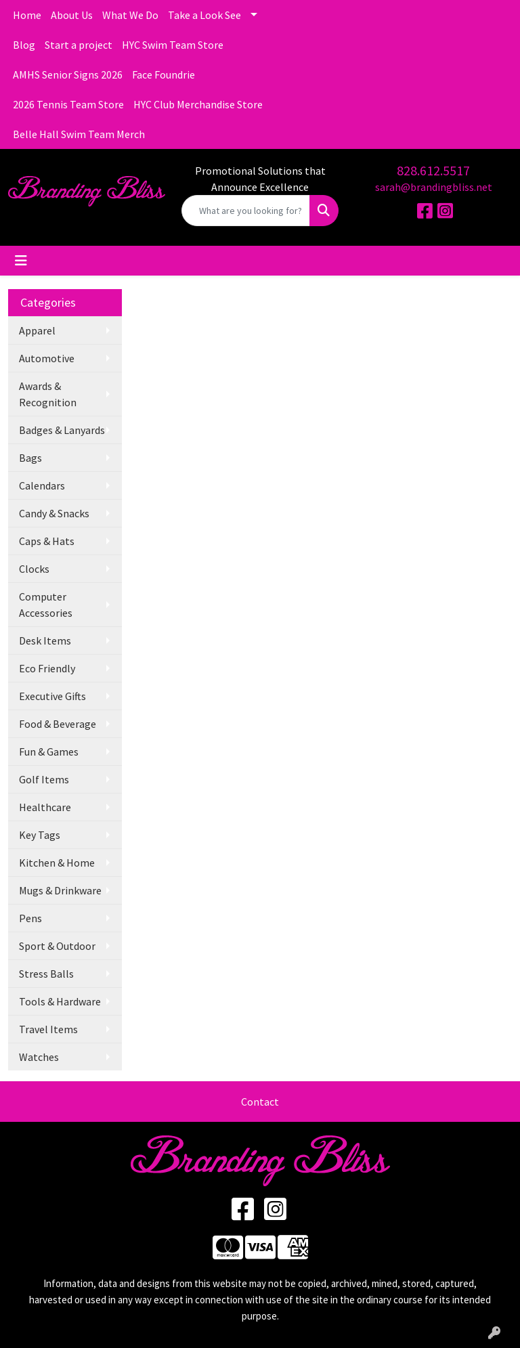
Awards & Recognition (48, 394)
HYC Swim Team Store (172, 44)
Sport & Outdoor (57, 946)
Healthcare (45, 807)
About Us (72, 15)
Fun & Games (49, 751)
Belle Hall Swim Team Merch (79, 134)
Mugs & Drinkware (60, 890)
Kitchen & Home (57, 862)
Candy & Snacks (54, 513)
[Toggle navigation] (21, 260)
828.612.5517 (433, 170)
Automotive (46, 358)
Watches (39, 1057)
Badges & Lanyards (62, 430)
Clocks (34, 568)
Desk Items (45, 640)
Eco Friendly (47, 668)
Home (27, 15)
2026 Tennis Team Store (68, 104)
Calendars (42, 485)
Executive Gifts (52, 696)
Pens (30, 918)
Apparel (37, 330)
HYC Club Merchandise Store (198, 104)
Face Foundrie (163, 74)
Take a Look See (204, 15)
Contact (260, 1101)
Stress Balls (46, 973)
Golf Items (44, 779)
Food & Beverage (57, 724)
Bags (30, 457)
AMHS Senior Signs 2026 (68, 74)
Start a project (78, 44)
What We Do (130, 15)
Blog (24, 44)
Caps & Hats (46, 541)
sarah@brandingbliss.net (433, 187)
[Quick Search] (245, 210)
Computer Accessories (45, 604)
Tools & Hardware (60, 1001)
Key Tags (39, 835)
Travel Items (48, 1029)
